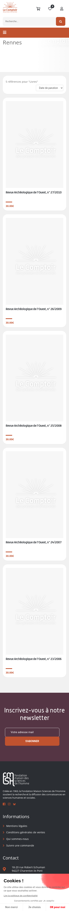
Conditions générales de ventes (25, 832)
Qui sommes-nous (17, 839)
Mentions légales (16, 826)
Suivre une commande (20, 845)
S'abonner (32, 741)
